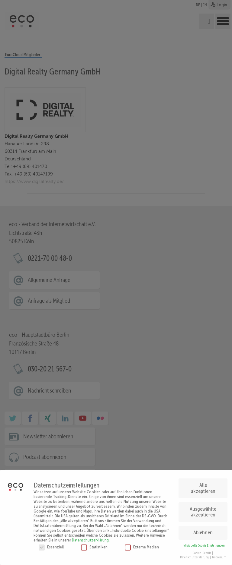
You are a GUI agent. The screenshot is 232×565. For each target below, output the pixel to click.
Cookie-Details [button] (202, 549)
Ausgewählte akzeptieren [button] (203, 509)
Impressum (219, 554)
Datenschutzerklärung (90, 536)
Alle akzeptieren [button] (203, 485)
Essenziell (51, 543)
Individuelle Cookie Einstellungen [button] (203, 542)
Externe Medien (142, 543)
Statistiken (94, 543)
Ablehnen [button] (203, 529)
